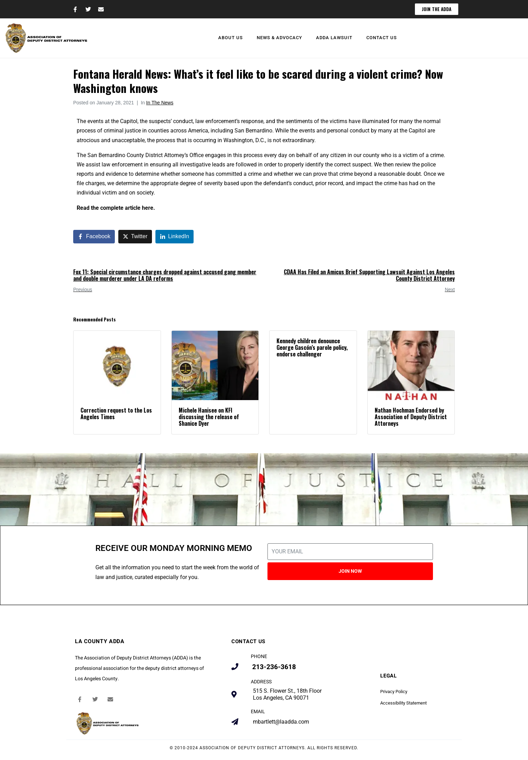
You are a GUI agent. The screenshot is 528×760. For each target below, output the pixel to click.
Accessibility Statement (403, 703)
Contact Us (381, 37)
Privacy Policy (393, 691)
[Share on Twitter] (135, 236)
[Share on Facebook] (94, 236)
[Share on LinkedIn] (174, 236)
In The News (159, 102)
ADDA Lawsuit (334, 37)
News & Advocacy (279, 37)
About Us (230, 37)
